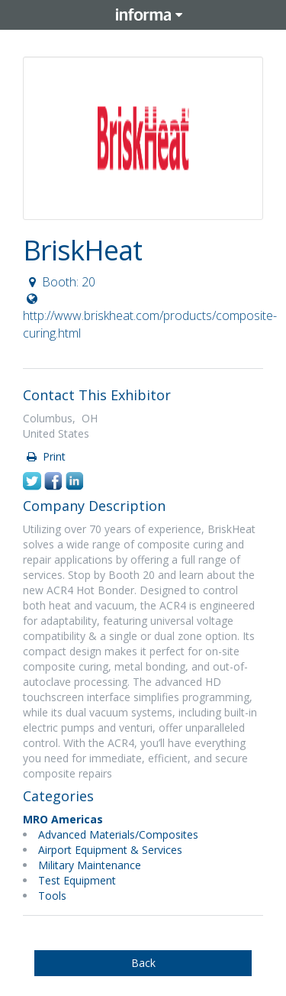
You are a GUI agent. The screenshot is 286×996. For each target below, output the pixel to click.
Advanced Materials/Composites (118, 834)
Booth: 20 (59, 281)
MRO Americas (63, 819)
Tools (52, 895)
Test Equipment (77, 880)
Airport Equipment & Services (110, 849)
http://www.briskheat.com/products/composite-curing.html (150, 317)
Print (45, 456)
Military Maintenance (89, 865)
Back (143, 963)
